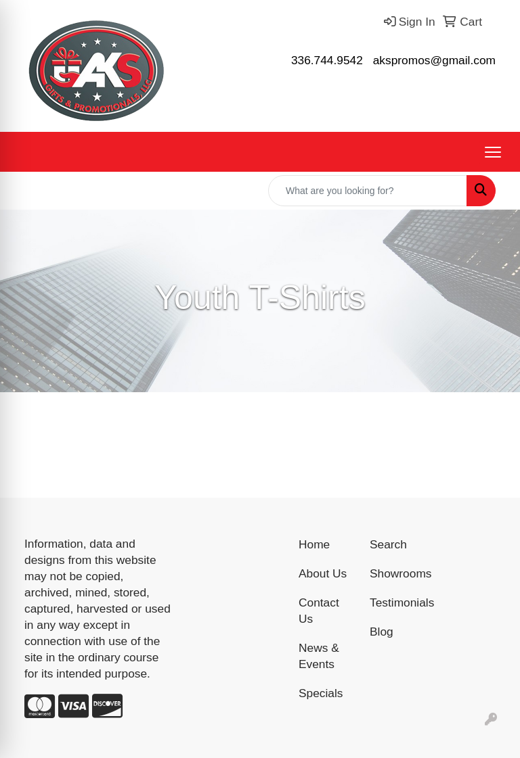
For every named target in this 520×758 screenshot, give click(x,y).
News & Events (319, 656)
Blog (381, 631)
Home (314, 544)
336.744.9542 (327, 60)
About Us (323, 573)
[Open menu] (492, 152)
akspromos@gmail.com (434, 60)
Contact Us (319, 610)
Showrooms (397, 573)
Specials (321, 693)
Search (388, 544)
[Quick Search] (367, 190)
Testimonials (397, 602)
